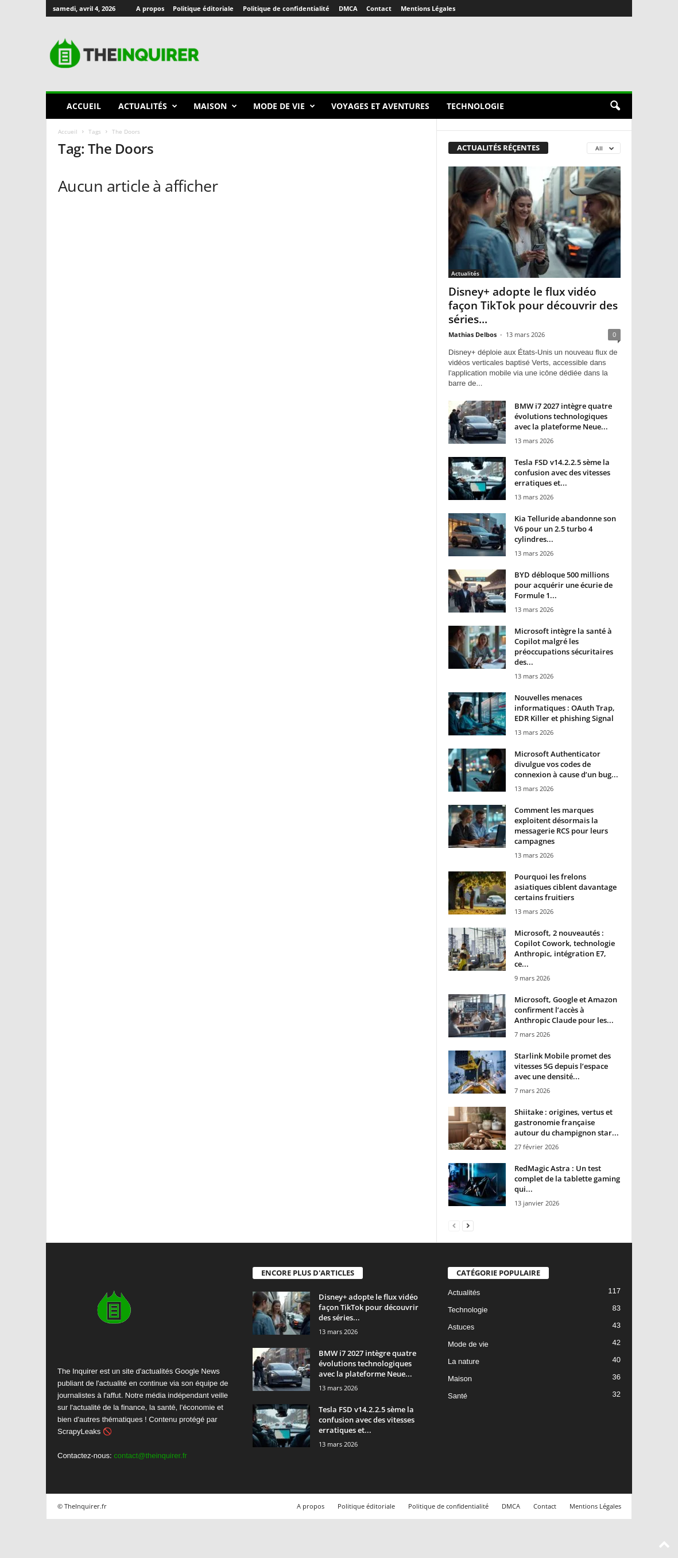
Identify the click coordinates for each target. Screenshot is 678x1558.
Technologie (475, 105)
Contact (379, 8)
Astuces (461, 1327)
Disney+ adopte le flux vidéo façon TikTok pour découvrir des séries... (533, 305)
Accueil (84, 105)
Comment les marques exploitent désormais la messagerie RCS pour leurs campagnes (561, 825)
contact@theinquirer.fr (150, 1455)
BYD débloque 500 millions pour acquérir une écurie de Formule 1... (563, 584)
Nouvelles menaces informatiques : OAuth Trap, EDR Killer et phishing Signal (564, 707)
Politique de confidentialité (286, 8)
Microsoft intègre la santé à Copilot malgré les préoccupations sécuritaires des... (563, 646)
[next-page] (468, 1225)
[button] (614, 106)
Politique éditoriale (203, 8)
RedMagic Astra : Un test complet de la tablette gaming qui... (567, 1178)
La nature (463, 1361)
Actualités (147, 106)
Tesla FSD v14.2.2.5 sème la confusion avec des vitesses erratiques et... (562, 472)
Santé (457, 1396)
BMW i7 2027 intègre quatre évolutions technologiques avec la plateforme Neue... (563, 416)
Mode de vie (284, 106)
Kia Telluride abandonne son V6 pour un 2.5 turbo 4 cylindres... (565, 528)
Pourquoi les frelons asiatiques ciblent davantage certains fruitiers (565, 886)
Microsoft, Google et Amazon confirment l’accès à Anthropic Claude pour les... (565, 1009)
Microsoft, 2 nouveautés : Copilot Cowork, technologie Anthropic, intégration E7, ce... (564, 948)
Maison (215, 106)
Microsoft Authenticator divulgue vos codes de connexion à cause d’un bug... (566, 764)
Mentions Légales (428, 8)
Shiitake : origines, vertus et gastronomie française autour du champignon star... (566, 1122)
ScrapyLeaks (78, 1431)
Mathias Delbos (472, 334)
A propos (150, 8)
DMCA (348, 8)
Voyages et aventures (380, 105)
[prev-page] (454, 1225)
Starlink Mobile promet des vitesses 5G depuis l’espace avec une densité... (562, 1066)
